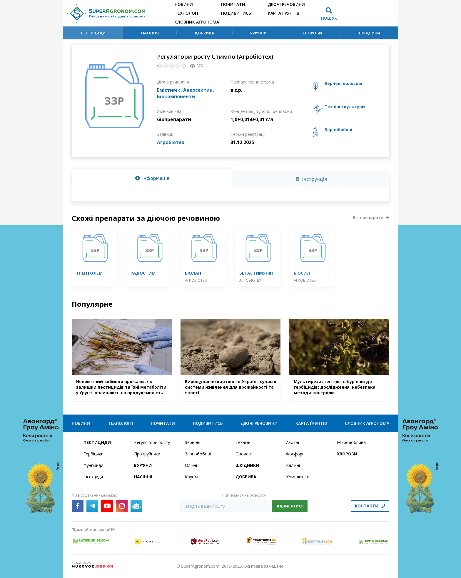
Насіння (150, 33)
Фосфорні (295, 454)
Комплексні (297, 477)
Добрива (204, 33)
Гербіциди (93, 454)
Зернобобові (198, 454)
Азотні (292, 442)
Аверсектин (198, 90)
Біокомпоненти (176, 96)
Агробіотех (170, 142)
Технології (187, 13)
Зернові (192, 442)
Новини (184, 4)
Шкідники (369, 33)
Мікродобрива (351, 442)
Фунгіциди (93, 465)
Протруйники (147, 454)
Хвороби (312, 33)
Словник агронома (197, 22)
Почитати (233, 4)
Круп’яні (193, 477)
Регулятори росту (152, 442)
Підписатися (289, 506)
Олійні (191, 465)
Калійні (293, 465)
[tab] (152, 178)
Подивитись (236, 13)
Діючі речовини (286, 4)
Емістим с (169, 90)
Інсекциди (93, 477)
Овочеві (243, 454)
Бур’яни (258, 33)
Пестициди (93, 33)
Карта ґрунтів (283, 13)
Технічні (243, 442)
